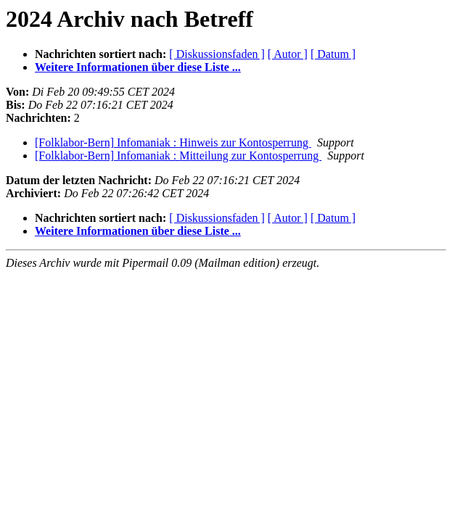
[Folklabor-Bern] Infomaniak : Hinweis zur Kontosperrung (173, 142)
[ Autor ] (288, 54)
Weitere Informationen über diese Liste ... (138, 67)
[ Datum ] (333, 54)
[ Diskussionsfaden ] (217, 54)
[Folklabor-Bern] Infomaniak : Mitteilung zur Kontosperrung (178, 155)
